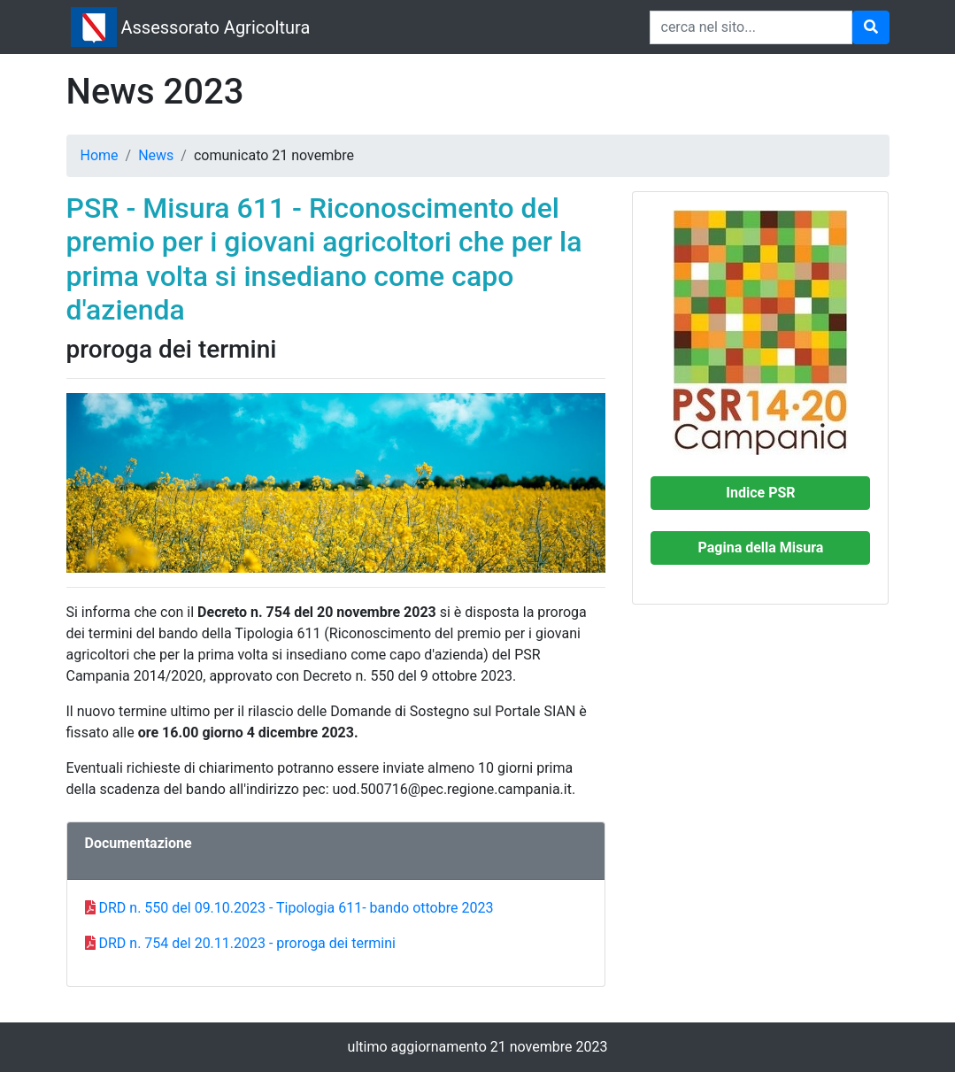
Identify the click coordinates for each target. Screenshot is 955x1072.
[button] (760, 493)
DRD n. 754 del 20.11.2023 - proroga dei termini (246, 943)
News (155, 155)
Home (100, 155)
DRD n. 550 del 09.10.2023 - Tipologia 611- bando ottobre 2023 (295, 907)
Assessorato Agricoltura (216, 27)
